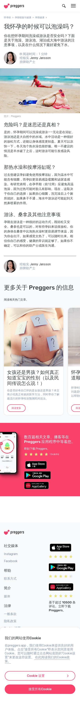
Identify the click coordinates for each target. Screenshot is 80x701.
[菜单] (73, 6)
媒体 (7, 596)
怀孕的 (7, 17)
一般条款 (10, 614)
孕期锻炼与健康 (23, 17)
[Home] (14, 6)
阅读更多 (16, 408)
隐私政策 (10, 621)
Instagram (11, 554)
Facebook (10, 561)
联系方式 (10, 578)
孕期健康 (39, 17)
